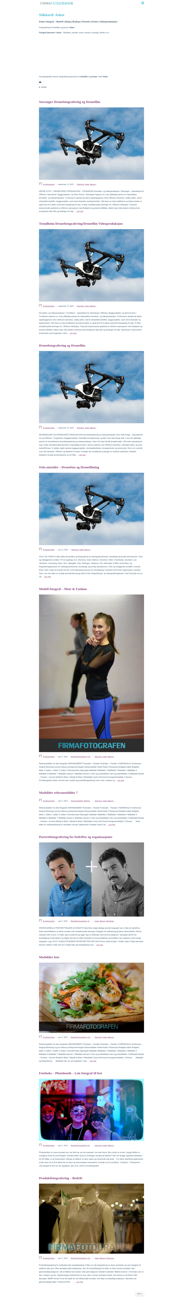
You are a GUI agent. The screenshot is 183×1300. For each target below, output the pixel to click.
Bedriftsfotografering (79, 757)
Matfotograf (88, 801)
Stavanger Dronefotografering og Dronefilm (69, 102)
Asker (87, 184)
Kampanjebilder (77, 801)
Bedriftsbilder (111, 921)
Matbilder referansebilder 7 (58, 792)
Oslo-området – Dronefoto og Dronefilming (69, 467)
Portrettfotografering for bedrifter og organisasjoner (76, 837)
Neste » (139, 1294)
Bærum (93, 184)
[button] (109, 3)
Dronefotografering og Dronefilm (62, 345)
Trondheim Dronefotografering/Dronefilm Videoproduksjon (81, 223)
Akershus (80, 184)
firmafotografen (49, 184)
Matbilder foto (49, 957)
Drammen (110, 1258)
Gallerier (91, 757)
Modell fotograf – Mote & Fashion (63, 589)
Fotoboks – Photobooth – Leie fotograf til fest (70, 1073)
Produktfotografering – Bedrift (60, 1178)
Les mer (80, 211)
